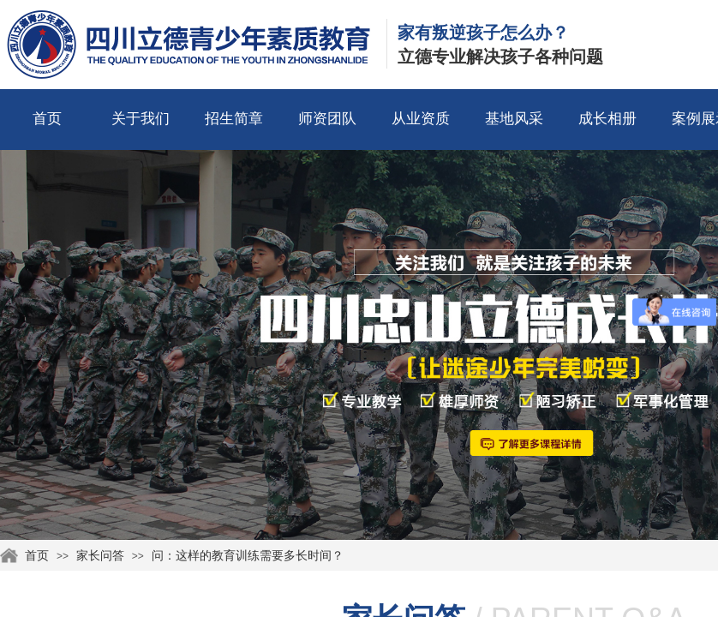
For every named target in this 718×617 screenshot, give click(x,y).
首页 (47, 119)
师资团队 (327, 119)
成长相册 (607, 119)
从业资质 (421, 119)
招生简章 (234, 119)
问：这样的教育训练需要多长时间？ (248, 555)
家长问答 (100, 555)
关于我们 (140, 119)
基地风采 (514, 119)
